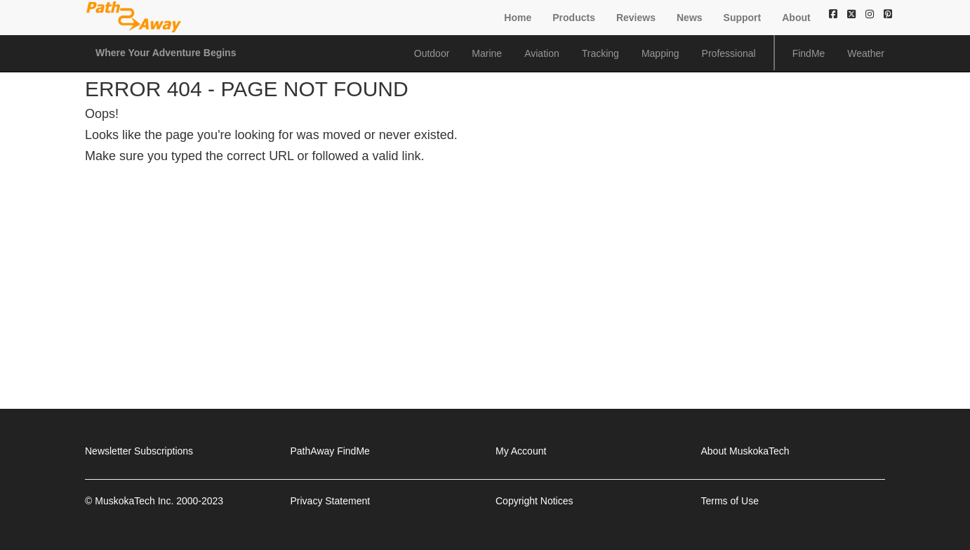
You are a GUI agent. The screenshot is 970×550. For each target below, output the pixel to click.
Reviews (636, 17)
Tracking (600, 53)
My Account (521, 451)
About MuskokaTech (745, 451)
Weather (865, 53)
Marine (487, 53)
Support (743, 17)
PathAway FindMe (330, 451)
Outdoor (432, 53)
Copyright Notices (534, 500)
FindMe (808, 53)
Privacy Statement (331, 500)
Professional (729, 53)
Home (517, 17)
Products (573, 17)
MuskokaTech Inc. (134, 500)
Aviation (541, 53)
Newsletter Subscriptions (139, 451)
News (690, 17)
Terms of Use (730, 500)
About (796, 17)
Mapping (660, 53)
